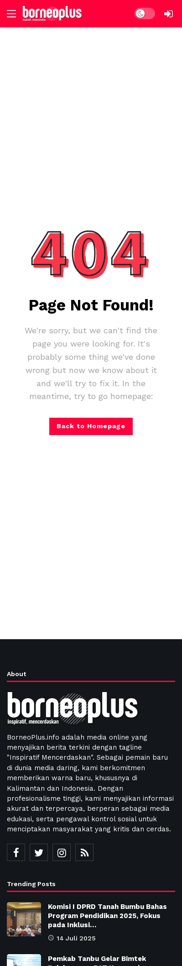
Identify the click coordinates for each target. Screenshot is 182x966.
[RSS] (84, 852)
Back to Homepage (91, 426)
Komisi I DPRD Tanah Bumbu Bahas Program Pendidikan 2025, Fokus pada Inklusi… (107, 916)
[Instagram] (61, 852)
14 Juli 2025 (72, 938)
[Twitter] (39, 852)
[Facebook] (16, 852)
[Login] (168, 14)
